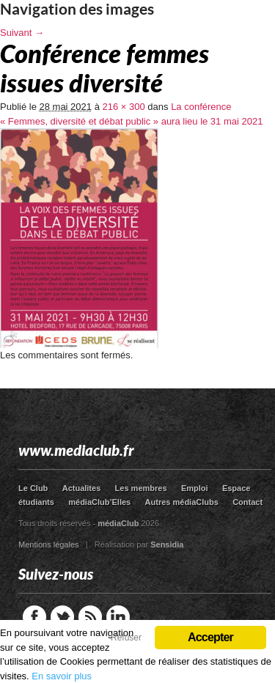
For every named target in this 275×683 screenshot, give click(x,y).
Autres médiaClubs (182, 502)
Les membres (141, 488)
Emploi (194, 488)
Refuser (126, 637)
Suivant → (22, 32)
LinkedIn (118, 617)
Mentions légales (48, 544)
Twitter (62, 617)
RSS (90, 617)
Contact (247, 502)
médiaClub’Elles (99, 502)
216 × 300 (124, 106)
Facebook (34, 617)
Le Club (33, 488)
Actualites (81, 488)
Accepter (210, 637)
